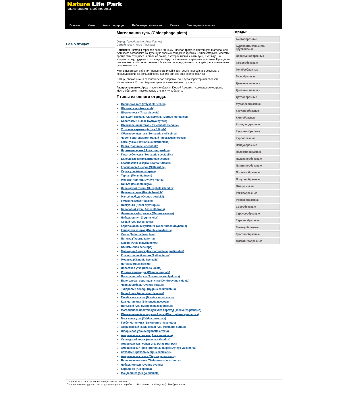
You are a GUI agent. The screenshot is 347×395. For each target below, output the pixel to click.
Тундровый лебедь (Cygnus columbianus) (148, 289)
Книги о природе (113, 25)
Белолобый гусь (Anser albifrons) (143, 209)
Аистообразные (246, 39)
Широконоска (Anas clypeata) (140, 112)
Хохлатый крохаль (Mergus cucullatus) (146, 352)
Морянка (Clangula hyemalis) (139, 259)
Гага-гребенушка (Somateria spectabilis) (147, 154)
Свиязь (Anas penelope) (136, 247)
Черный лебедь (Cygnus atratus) (142, 284)
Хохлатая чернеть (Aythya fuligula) (143, 129)
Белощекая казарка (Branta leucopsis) (145, 158)
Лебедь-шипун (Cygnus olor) (139, 217)
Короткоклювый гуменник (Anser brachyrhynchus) (154, 226)
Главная (74, 25)
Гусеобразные (245, 76)
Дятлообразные (246, 97)
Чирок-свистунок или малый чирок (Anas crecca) (153, 137)
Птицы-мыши (245, 186)
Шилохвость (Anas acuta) (137, 108)
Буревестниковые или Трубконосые (250, 47)
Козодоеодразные (248, 124)
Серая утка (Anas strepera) (138, 171)
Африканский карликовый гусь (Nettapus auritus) (153, 326)
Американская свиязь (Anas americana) (147, 335)
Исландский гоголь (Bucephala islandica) (147, 188)
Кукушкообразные (248, 131)
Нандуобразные (246, 145)
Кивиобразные (245, 117)
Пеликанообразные (249, 158)
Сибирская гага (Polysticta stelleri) (143, 104)
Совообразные (246, 206)
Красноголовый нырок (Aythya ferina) (145, 255)
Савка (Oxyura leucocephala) (139, 146)
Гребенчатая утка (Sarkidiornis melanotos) (148, 322)
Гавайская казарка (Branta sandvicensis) (147, 297)
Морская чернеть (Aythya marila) (142, 179)
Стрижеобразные (247, 220)
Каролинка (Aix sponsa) (136, 368)
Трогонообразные (248, 234)
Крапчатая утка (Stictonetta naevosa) (145, 301)
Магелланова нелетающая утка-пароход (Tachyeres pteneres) (161, 310)
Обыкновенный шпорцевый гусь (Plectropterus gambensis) (160, 314)
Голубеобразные (247, 69)
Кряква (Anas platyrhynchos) (139, 242)
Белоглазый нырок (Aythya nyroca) (144, 121)
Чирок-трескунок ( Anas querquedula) (145, 150)
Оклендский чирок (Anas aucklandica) (145, 339)
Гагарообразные (247, 62)
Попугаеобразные (248, 179)
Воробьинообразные (250, 56)
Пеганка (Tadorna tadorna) (138, 238)
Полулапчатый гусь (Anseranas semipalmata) (150, 276)
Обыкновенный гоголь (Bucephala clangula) (150, 125)
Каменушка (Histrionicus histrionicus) (145, 142)
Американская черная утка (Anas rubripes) (149, 343)
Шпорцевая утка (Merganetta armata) (145, 331)
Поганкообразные (248, 172)
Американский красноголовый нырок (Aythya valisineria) (158, 347)
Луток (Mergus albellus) (136, 263)
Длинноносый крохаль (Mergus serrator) (147, 213)
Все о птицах (77, 44)
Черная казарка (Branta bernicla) (142, 192)
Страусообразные (248, 213)
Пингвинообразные (249, 165)
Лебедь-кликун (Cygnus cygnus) (142, 364)
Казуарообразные (248, 110)
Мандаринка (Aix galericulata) (140, 373)
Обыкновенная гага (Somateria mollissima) (149, 133)
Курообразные (245, 138)
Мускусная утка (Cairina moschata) (143, 318)
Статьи (174, 25)
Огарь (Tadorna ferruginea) (138, 234)
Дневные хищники (248, 83)
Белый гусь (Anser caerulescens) (142, 293)
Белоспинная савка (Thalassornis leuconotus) (151, 360)
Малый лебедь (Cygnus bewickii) (142, 196)
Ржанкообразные (247, 199)
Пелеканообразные (249, 151)
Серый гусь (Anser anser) (137, 221)
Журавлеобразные (248, 103)
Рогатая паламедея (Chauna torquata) (145, 272)
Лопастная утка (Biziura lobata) (141, 268)
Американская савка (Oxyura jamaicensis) (148, 356)
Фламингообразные (249, 241)
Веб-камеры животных (147, 25)
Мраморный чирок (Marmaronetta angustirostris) (152, 251)
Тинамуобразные (247, 227)
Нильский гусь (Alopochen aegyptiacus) (147, 305)
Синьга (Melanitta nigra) (136, 184)
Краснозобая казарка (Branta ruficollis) (146, 163)
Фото (91, 25)
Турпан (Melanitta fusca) (136, 175)
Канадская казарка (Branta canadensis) (146, 230)
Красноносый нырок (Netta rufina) (143, 167)
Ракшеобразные (246, 193)
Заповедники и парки (201, 25)
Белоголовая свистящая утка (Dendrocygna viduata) (155, 280)
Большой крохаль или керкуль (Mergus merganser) (154, 116)
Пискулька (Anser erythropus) (140, 205)
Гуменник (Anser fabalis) (137, 200)
